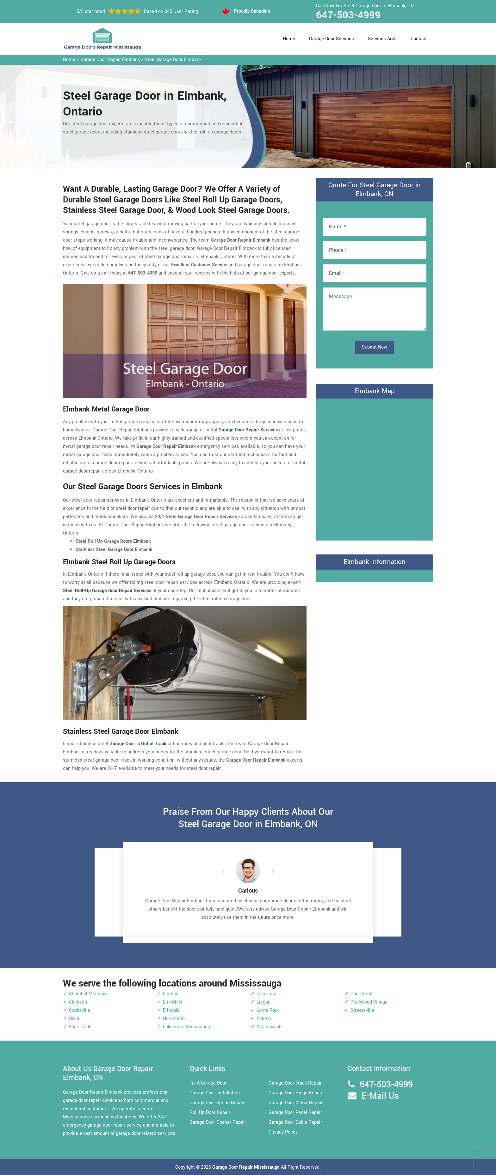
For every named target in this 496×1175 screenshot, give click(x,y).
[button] (229, 871)
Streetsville (362, 1010)
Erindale (171, 1010)
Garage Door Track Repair (295, 1083)
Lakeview (266, 994)
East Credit (80, 1026)
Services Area (382, 38)
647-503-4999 (348, 15)
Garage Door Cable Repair (295, 1122)
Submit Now (374, 347)
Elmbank (172, 994)
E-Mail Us (380, 1096)
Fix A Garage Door (207, 1083)
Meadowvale (270, 1026)
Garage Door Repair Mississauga (246, 1167)
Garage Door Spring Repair (217, 1102)
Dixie (74, 1018)
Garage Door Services (331, 38)
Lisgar (263, 1002)
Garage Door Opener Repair (217, 1122)
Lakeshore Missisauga (186, 1026)
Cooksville (79, 1010)
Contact (419, 38)
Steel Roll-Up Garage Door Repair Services (107, 590)
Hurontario (174, 1018)
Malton (264, 1018)
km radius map (374, 468)
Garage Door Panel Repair (295, 1112)
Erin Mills (173, 1002)
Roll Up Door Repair (209, 1112)
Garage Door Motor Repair (296, 1102)
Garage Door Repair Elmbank (110, 59)
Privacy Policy (283, 1132)
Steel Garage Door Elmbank (173, 59)
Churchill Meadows (89, 994)
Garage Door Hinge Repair (295, 1093)
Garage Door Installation (214, 1093)
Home (289, 38)
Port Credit (361, 994)
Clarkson (78, 1002)
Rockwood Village (369, 1002)
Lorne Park (268, 1010)
